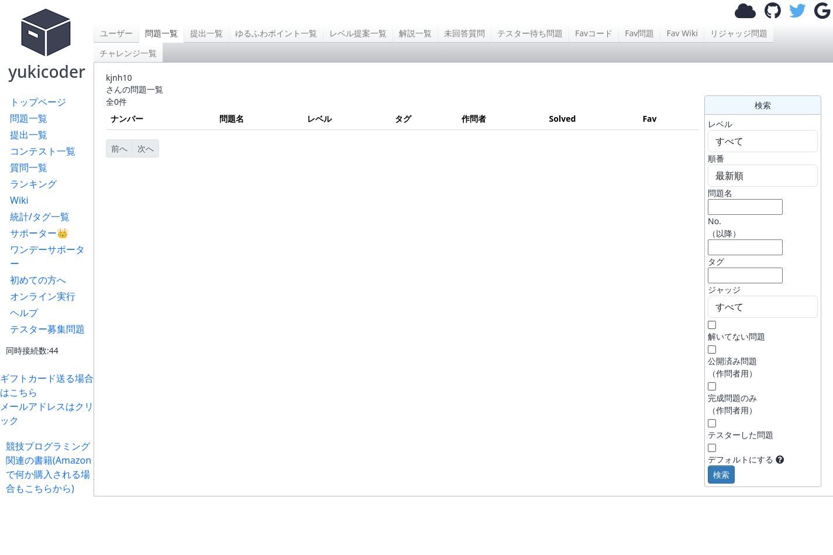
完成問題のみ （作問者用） (732, 404)
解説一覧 (415, 33)
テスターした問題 (740, 434)
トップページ (38, 101)
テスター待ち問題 (530, 33)
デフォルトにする (740, 459)
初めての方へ (38, 279)
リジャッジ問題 (738, 33)
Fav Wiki (682, 33)
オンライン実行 (42, 296)
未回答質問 (464, 33)
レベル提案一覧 (358, 33)
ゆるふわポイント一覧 (276, 33)
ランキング (33, 183)
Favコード (593, 33)
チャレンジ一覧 (128, 53)
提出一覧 (28, 134)
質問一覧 (28, 167)
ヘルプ (24, 312)
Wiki (19, 200)
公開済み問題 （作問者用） (732, 367)
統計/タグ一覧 (40, 216)
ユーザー (116, 33)
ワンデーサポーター (47, 256)
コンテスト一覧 (42, 151)
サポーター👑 (39, 233)
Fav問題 (639, 33)
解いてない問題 (736, 336)
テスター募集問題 (47, 329)
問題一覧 (28, 118)
